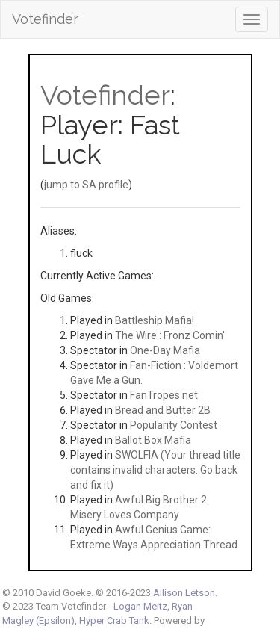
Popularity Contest (173, 425)
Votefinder (45, 19)
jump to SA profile (86, 184)
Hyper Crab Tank (114, 620)
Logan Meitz (140, 606)
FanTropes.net (164, 395)
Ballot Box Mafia (153, 440)
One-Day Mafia (165, 350)
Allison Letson (184, 592)
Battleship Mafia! (154, 320)
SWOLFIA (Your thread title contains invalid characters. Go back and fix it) (155, 470)
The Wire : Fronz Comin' (170, 335)
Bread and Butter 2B (163, 410)
